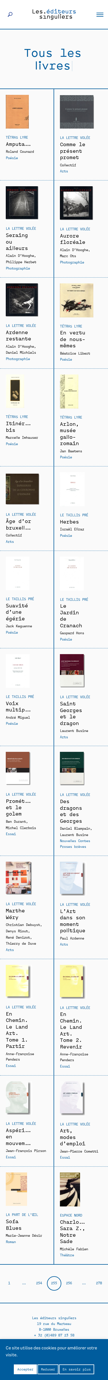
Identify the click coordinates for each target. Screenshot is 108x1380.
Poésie (12, 157)
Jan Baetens (71, 451)
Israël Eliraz (72, 529)
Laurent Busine (74, 730)
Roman (11, 1241)
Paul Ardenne (72, 938)
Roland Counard (20, 151)
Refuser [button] (48, 1369)
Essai (11, 833)
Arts (64, 171)
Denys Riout (17, 931)
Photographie (18, 268)
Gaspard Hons (72, 632)
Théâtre (67, 1255)
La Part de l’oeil (22, 1214)
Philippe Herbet (21, 261)
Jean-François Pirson (26, 1150)
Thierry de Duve (21, 943)
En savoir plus (76, 1369)
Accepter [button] (25, 1369)
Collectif (68, 165)
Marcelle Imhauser (22, 437)
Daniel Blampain (75, 828)
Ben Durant (16, 821)
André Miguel (18, 717)
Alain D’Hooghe (20, 255)
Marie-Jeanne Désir (24, 1235)
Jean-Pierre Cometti (79, 1151)
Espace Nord (71, 1215)
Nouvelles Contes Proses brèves (75, 843)
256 (69, 1283)
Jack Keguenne (19, 626)
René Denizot (18, 937)
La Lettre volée (75, 137)
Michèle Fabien (74, 1249)
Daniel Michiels (21, 352)
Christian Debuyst (23, 924)
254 (39, 1283)
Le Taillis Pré (74, 515)
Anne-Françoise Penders (20, 1056)
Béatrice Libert (75, 353)
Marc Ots (68, 255)
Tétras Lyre (17, 137)
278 (99, 1283)
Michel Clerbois (21, 827)
